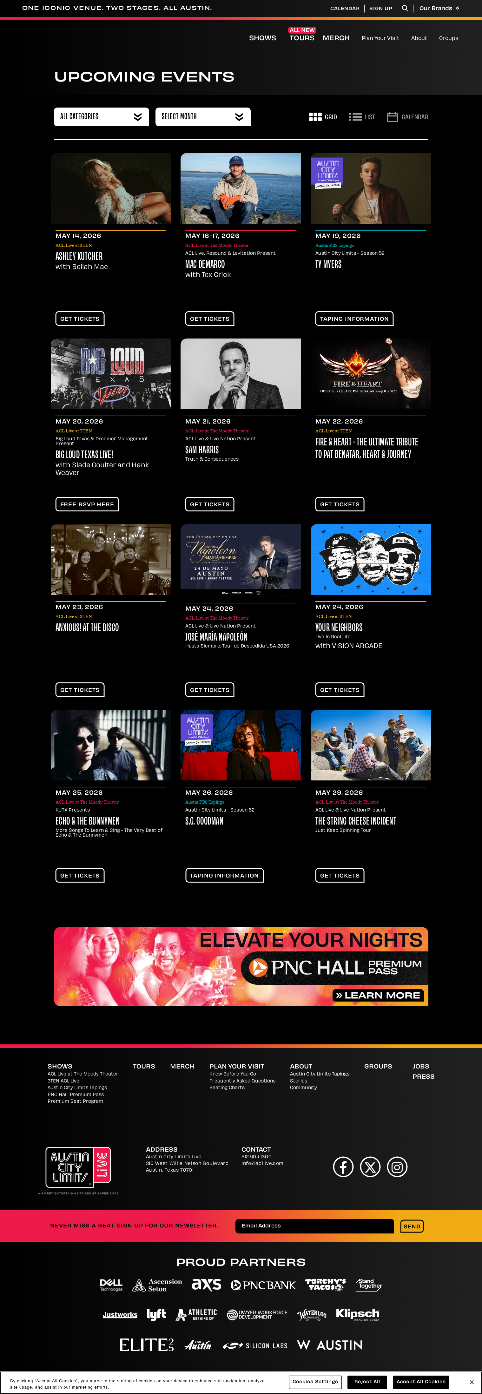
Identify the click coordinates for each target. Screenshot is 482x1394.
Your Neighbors (339, 628)
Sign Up (381, 9)
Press (424, 1077)
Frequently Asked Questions (242, 1081)
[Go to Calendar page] (407, 117)
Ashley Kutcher (79, 257)
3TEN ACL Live (63, 1081)
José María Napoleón (216, 638)
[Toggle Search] (405, 8)
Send (412, 1227)
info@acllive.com (262, 1163)
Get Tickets (80, 319)
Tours (302, 39)
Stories (298, 1081)
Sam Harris (202, 451)
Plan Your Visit (380, 38)
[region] (241, 1382)
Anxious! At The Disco (87, 628)
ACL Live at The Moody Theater (83, 1074)
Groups (449, 38)
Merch (341, 38)
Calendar (345, 9)
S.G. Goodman (204, 822)
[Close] (472, 1382)
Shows (262, 39)
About (419, 38)
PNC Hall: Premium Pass (76, 1095)
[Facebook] (343, 1166)
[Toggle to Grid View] (323, 117)
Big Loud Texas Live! (84, 455)
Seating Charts (227, 1088)
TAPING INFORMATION (354, 319)
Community (303, 1088)
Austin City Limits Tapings (77, 1088)
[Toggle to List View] (362, 117)
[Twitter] (370, 1166)
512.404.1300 (256, 1157)
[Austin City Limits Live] (105, 38)
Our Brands (439, 8)
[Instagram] (397, 1166)
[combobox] (101, 117)
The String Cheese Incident (356, 822)
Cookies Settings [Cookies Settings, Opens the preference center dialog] (315, 1382)
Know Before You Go (232, 1074)
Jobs (421, 1067)
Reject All (367, 1382)
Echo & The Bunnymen (88, 822)
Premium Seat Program (75, 1101)
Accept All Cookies (421, 1382)
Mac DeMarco (205, 265)
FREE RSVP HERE (87, 505)
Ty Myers (328, 265)
